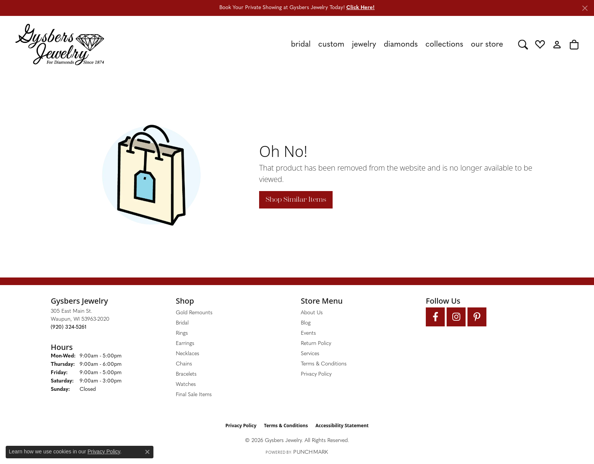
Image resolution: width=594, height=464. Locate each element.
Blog (306, 323)
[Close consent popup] (147, 452)
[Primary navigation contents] (311, 44)
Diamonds (401, 45)
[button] (523, 44)
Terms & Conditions (324, 364)
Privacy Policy (316, 374)
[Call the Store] (68, 327)
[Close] (584, 8)
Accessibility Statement (342, 425)
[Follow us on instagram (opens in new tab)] (456, 316)
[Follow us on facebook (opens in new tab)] (435, 316)
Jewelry (364, 45)
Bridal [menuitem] (182, 323)
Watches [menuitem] (186, 384)
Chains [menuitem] (184, 364)
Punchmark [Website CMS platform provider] (310, 452)
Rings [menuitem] (182, 333)
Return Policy (316, 343)
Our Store (487, 45)
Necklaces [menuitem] (187, 354)
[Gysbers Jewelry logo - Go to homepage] (59, 44)
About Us (312, 313)
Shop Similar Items (296, 199)
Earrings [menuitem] (185, 343)
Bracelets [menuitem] (186, 374)
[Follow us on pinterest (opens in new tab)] (476, 316)
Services (310, 354)
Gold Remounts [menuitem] (194, 313)
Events (308, 333)
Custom (331, 45)
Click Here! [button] (360, 8)
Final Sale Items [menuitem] (194, 395)
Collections (444, 45)
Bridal (301, 45)
